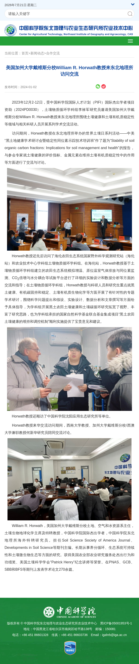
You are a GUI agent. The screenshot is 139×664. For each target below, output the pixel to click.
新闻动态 (37, 53)
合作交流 (53, 53)
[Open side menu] (130, 41)
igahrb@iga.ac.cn (114, 635)
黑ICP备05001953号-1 (116, 623)
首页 (25, 53)
